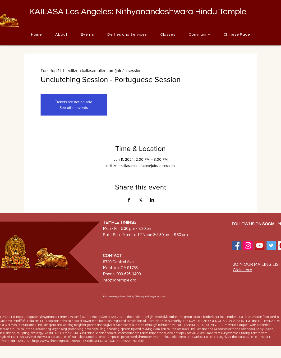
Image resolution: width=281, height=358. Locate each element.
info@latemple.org (119, 280)
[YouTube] (259, 245)
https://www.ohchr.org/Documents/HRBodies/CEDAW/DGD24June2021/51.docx (88, 341)
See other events (74, 108)
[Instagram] (248, 245)
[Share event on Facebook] (129, 200)
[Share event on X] (140, 200)
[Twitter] (271, 245)
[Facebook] (236, 245)
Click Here (242, 270)
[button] (199, 34)
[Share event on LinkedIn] (152, 200)
